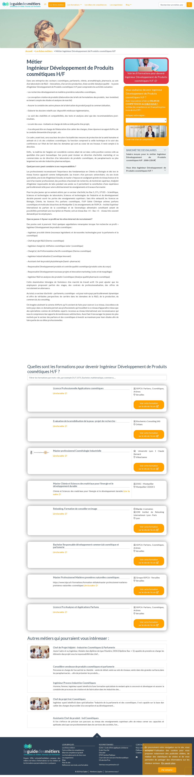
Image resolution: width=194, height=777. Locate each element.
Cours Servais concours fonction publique (113, 758)
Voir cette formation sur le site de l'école (149, 404)
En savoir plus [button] (168, 763)
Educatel (102, 753)
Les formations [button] (74, 5)
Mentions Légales (96, 772)
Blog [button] (128, 5)
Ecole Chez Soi (104, 750)
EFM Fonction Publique (107, 755)
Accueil (28, 51)
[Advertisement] (72, 342)
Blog (63, 760)
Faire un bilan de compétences (73, 750)
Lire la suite (60, 393)
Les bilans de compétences (96, 5)
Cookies (139, 753)
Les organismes (116, 5)
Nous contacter (141, 748)
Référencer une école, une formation (75, 765)
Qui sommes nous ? (112, 772)
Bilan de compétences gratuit (72, 753)
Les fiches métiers (56, 5)
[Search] (172, 4)
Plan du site (66, 763)
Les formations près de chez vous (74, 755)
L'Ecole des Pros (104, 760)
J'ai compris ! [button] (167, 770)
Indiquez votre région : (135, 115)
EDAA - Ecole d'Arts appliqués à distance (113, 748)
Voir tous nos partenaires (109, 765)
